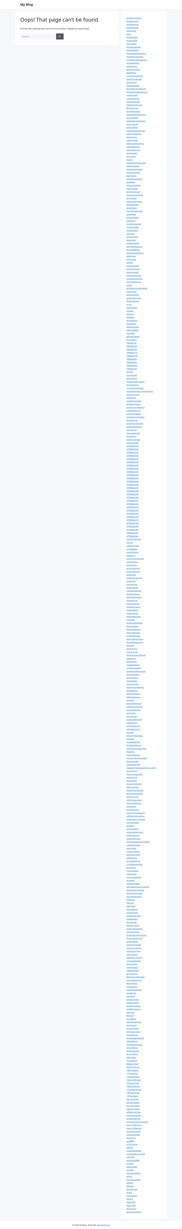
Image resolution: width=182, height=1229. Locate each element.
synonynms (132, 652)
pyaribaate (131, 378)
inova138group (134, 1125)
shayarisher (132, 236)
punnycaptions (133, 877)
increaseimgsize (134, 893)
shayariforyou (133, 838)
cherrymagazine (134, 774)
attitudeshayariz (134, 246)
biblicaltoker (132, 787)
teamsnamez (132, 166)
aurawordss (132, 677)
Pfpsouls (130, 899)
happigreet (132, 95)
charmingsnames (135, 558)
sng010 (130, 1163)
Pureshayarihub (134, 938)
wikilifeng (131, 72)
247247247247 (133, 539)
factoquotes (132, 217)
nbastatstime (133, 931)
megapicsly (132, 1034)
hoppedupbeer (133, 1150)
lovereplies (131, 964)
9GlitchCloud (132, 1067)
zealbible (130, 182)
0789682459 (132, 526)
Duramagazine (133, 803)
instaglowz (131, 680)
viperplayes (132, 188)
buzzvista (131, 156)
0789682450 (132, 497)
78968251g (132, 352)
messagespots (133, 960)
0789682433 (132, 446)
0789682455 (132, 513)
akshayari (131, 574)
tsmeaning (131, 648)
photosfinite (132, 27)
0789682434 (132, 449)
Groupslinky (132, 761)
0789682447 (132, 487)
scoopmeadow (133, 668)
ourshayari (131, 375)
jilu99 (129, 1192)
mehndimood (133, 755)
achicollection (133, 568)
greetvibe (131, 214)
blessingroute (133, 150)
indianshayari (133, 146)
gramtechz (131, 771)
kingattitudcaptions (136, 88)
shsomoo (131, 1137)
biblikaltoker (132, 970)
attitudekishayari (134, 639)
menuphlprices (134, 980)
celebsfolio (131, 857)
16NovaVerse (133, 1086)
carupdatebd (132, 85)
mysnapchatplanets (136, 748)
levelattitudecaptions (136, 92)
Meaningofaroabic (135, 976)
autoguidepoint (134, 719)
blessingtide (132, 442)
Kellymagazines (134, 800)
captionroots (132, 545)
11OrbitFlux (132, 1073)
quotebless (132, 320)
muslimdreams (134, 896)
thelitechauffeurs (135, 253)
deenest (130, 1012)
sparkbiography (134, 178)
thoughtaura (132, 384)
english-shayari (134, 18)
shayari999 (131, 40)
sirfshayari (131, 1025)
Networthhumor (134, 104)
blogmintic (131, 307)
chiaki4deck (132, 610)
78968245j (131, 362)
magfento (131, 993)
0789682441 (132, 471)
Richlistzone (132, 108)
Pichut (129, 542)
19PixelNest (132, 1096)
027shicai (131, 1208)
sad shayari (132, 954)
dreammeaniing (134, 735)
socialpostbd (132, 63)
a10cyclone (132, 1144)
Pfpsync (130, 903)
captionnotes (133, 98)
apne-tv (130, 314)
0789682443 (132, 478)
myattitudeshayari (135, 381)
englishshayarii (134, 401)
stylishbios (131, 207)
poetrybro (131, 175)
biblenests (131, 661)
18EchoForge (133, 1092)
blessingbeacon (134, 426)
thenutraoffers (133, 1173)
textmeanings (133, 439)
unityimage (132, 912)
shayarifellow (133, 249)
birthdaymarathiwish (136, 288)
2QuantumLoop (134, 1044)
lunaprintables (133, 413)
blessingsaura (133, 697)
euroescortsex (133, 1179)
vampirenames (133, 948)
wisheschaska (133, 1031)
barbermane (132, 999)
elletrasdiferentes (135, 143)
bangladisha (132, 50)
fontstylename (133, 281)
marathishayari (134, 703)
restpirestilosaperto (136, 53)
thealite (130, 738)
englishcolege (133, 1006)
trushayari (131, 198)
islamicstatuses (134, 79)
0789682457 (132, 520)
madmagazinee (134, 577)
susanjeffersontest (135, 1154)
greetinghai (132, 941)
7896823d (131, 343)
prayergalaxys (133, 709)
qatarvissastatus (134, 928)
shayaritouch (132, 394)
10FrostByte (132, 1070)
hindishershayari (134, 56)
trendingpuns (133, 725)
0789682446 (132, 484)
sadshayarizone (134, 201)
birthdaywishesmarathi (138, 841)
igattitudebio (132, 1102)
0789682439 (132, 465)
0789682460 (132, 529)
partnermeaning (134, 195)
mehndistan (132, 613)
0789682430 (132, 468)
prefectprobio (133, 101)
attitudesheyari (134, 597)
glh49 (129, 1176)
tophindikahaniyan (135, 130)
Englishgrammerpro (136, 935)
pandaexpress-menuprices (139, 391)
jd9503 (129, 1182)
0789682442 (132, 474)
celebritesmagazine (136, 162)
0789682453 (132, 507)
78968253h (132, 355)
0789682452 (132, 504)
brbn (128, 34)
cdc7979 (130, 1157)
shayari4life (132, 117)
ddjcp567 (131, 1202)
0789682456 (132, 516)
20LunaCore (132, 1099)
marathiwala (132, 822)
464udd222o (132, 326)
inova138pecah (134, 1128)
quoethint (131, 323)
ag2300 (130, 1170)
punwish (130, 880)
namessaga (132, 967)
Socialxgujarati (133, 223)
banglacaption (133, 47)
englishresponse (134, 642)
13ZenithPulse (133, 1079)
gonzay (130, 732)
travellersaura (133, 606)
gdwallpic (131, 658)
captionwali (132, 140)
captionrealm (133, 1108)
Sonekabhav (132, 24)
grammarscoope (134, 423)
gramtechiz (132, 973)
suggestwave (133, 664)
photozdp (131, 259)
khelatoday (132, 37)
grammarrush (133, 191)
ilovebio (130, 317)
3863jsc (130, 1186)
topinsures (131, 66)
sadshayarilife (133, 764)
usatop (129, 310)
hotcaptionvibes (134, 169)
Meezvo (130, 1015)
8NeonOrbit (132, 1063)
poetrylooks (132, 587)
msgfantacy (132, 230)
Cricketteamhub (134, 864)
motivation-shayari (135, 819)
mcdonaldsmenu (134, 832)
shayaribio (131, 780)
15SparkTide (132, 1083)
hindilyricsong (133, 1009)
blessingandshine (135, 687)
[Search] (60, 36)
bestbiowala (132, 204)
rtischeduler (132, 870)
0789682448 (132, 491)
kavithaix (130, 220)
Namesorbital (133, 854)
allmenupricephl (134, 793)
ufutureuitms (133, 603)
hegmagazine (133, 632)
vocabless (131, 1018)
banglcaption (133, 243)
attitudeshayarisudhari (137, 886)
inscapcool (131, 986)
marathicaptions (134, 278)
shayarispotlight (134, 623)
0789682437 (132, 458)
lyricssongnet (133, 571)
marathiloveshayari (136, 114)
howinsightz (132, 626)
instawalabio (132, 265)
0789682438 (132, 462)
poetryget (131, 848)
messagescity (133, 433)
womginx (131, 867)
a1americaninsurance (137, 1121)
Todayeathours (133, 745)
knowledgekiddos (135, 1038)
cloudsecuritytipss (135, 417)
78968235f (131, 349)
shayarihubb (132, 301)
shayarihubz (132, 684)
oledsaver (131, 397)
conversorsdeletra (135, 407)
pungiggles (132, 549)
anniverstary (132, 809)
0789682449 (132, 494)
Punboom (131, 436)
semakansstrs (133, 729)
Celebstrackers (133, 915)
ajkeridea (131, 256)
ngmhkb (130, 333)
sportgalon (131, 909)
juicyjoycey (131, 584)
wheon (129, 262)
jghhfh (129, 372)
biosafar (130, 825)
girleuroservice (133, 1211)
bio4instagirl (132, 272)
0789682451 (132, 500)
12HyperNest (133, 1076)
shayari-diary (132, 925)
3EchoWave (132, 1047)
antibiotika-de (133, 1118)
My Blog (26, 4)
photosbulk (132, 124)
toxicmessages (133, 944)
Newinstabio (132, 1002)
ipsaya (129, 159)
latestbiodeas (133, 883)
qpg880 (130, 1141)
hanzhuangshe (133, 1115)
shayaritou (131, 137)
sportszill (130, 906)
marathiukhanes (134, 211)
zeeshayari (131, 565)
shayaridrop (132, 552)
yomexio (130, 233)
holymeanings (133, 410)
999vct (129, 1199)
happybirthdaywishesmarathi (141, 767)
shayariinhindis (134, 783)
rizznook (130, 619)
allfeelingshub (133, 1112)
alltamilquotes (133, 616)
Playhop (130, 751)
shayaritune (132, 796)
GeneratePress (103, 1225)
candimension (133, 845)
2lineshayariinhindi (136, 655)
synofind (130, 996)
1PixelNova (132, 1041)
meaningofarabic (135, 790)
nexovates (131, 874)
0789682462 (132, 536)
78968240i (131, 359)
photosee (131, 806)
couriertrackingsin (135, 812)
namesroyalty (133, 851)
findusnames (133, 835)
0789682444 (132, 481)
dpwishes (131, 240)
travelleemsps (133, 635)
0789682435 (132, 452)
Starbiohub (132, 420)
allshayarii (131, 82)
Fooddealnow (133, 742)
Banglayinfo (132, 21)
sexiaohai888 (133, 1160)
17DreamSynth (133, 1089)
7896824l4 (131, 368)
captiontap (131, 722)
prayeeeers (132, 690)
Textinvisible (132, 227)
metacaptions (133, 693)
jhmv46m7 (131, 339)
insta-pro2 (131, 291)
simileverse (132, 600)
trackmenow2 (133, 1134)
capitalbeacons (133, 590)
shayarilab (131, 922)
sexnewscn (131, 1195)
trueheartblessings (135, 671)
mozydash (131, 43)
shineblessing (133, 111)
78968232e (131, 346)
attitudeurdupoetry (136, 121)
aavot (129, 285)
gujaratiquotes (133, 275)
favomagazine (133, 629)
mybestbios (132, 561)
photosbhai (132, 127)
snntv (129, 304)
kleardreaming (133, 1022)
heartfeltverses (134, 989)
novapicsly (131, 429)
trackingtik (131, 1189)
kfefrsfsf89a (132, 330)
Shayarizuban (133, 69)
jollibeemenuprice (135, 816)
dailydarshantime (135, 890)
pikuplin (130, 645)
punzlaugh (131, 716)
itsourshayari (133, 1105)
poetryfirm (131, 777)
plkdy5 (129, 1147)
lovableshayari (133, 404)
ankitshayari (132, 828)
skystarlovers (133, 674)
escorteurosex (133, 1131)
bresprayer (131, 153)
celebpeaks (132, 919)
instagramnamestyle (136, 758)
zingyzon (130, 555)
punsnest (131, 713)
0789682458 (132, 523)
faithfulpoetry (133, 269)
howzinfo (131, 581)
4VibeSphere (132, 1051)
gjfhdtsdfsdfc (133, 336)
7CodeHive (131, 1060)
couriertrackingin (135, 388)
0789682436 (132, 455)
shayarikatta (132, 1028)
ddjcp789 (131, 1205)
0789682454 (132, 510)
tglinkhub (131, 30)
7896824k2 (131, 365)
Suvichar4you (133, 594)
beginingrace (133, 172)
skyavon (130, 700)
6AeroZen (131, 1057)
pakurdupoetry (133, 133)
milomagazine (133, 185)
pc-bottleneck (133, 861)
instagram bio (133, 951)
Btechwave (131, 983)
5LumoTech (132, 1054)
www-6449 (131, 1166)
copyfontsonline (134, 706)
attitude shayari (134, 957)
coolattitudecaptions (136, 59)
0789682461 (132, 532)
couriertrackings (134, 75)
